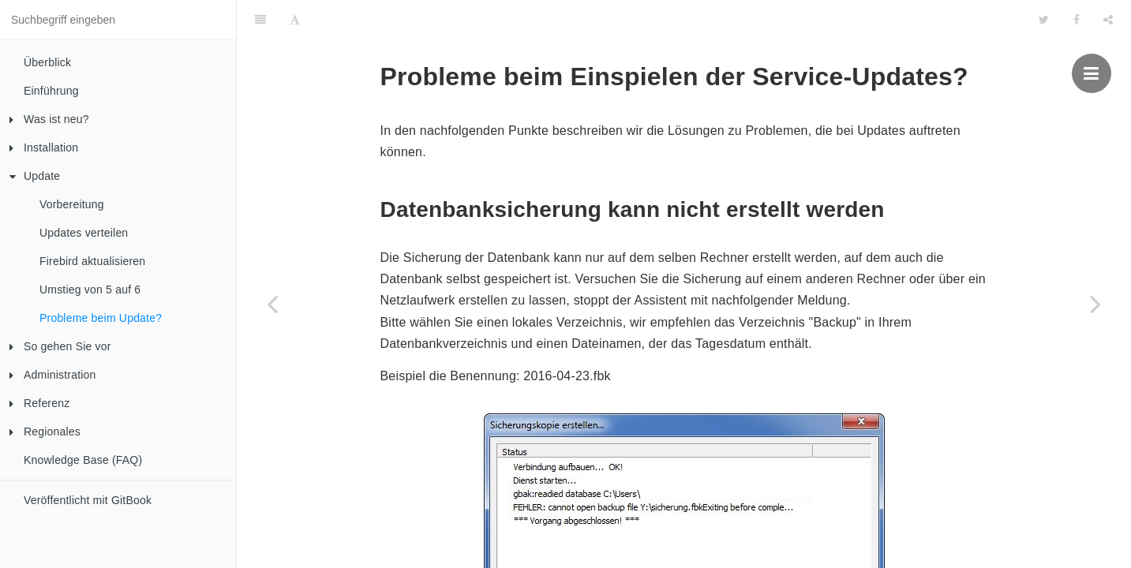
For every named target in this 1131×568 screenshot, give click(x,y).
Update (34, 176)
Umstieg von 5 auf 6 (89, 289)
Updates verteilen (83, 232)
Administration (52, 374)
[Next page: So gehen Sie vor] (1095, 303)
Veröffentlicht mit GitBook (88, 500)
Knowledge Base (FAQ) (83, 460)
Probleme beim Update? (100, 318)
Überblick (47, 62)
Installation (43, 147)
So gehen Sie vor (60, 346)
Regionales (45, 431)
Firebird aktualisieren (92, 261)
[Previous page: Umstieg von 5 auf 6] (272, 303)
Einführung (51, 90)
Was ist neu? (49, 119)
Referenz (39, 403)
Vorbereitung (71, 204)
